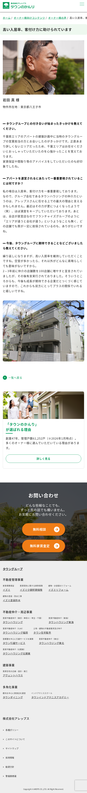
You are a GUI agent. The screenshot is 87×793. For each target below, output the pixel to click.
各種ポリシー (12, 730)
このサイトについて (15, 739)
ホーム (7, 17)
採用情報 (10, 757)
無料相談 (46, 529)
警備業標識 (11, 776)
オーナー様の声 (57, 17)
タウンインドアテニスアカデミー (50, 697)
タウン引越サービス (14, 643)
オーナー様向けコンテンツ (29, 17)
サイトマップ (12, 748)
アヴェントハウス (13, 675)
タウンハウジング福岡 (15, 632)
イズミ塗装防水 (11, 600)
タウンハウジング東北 (51, 643)
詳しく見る (43, 459)
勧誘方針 (10, 767)
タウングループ (13, 569)
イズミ (6, 589)
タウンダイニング (13, 697)
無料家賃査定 (45, 546)
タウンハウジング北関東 (16, 653)
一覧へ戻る (12, 378)
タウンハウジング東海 (61, 622)
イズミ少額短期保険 (31, 589)
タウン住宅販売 (42, 632)
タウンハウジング (13, 622)
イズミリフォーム (58, 589)
